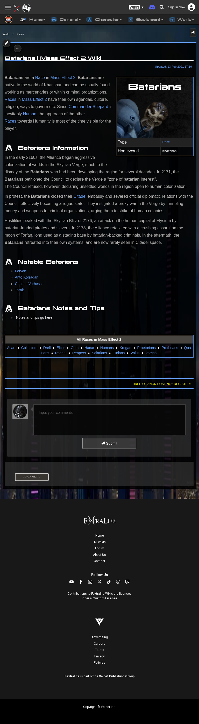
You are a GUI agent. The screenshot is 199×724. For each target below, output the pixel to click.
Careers (99, 643)
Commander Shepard (88, 106)
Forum (99, 548)
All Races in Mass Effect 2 (99, 339)
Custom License (105, 598)
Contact (99, 561)
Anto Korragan (26, 277)
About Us (99, 555)
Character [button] (104, 20)
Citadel (79, 196)
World (6, 34)
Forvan (20, 271)
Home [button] (32, 20)
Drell (47, 348)
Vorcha (151, 353)
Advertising (99, 637)
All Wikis (100, 542)
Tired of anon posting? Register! (161, 384)
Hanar (89, 348)
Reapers (79, 353)
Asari (11, 348)
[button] (136, 7)
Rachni (60, 353)
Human (30, 114)
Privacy (99, 656)
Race (166, 142)
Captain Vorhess (28, 284)
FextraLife (72, 676)
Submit (109, 443)
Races (20, 34)
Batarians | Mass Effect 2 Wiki (53, 58)
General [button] (66, 20)
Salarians (99, 353)
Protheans (170, 348)
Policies (99, 662)
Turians (119, 353)
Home (99, 535)
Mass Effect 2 (62, 77)
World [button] (181, 20)
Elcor (60, 348)
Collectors (29, 348)
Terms (99, 650)
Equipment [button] (145, 20)
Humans (107, 348)
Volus (135, 353)
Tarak (19, 290)
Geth (75, 348)
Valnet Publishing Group (116, 676)
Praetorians (146, 348)
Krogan (125, 348)
